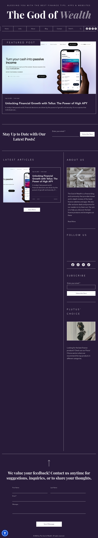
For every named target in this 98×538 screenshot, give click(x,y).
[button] (5, 533)
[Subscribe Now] (87, 134)
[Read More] (75, 222)
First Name (15, 487)
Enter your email (58, 131)
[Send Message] (49, 524)
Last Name (53, 487)
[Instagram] (90, 29)
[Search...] (72, 29)
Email (14, 496)
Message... (15, 504)
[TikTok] (96, 29)
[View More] (32, 210)
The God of (49, 14)
